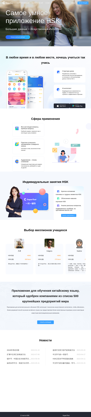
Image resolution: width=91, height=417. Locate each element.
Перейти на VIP (37, 3)
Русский (65, 3)
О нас (48, 3)
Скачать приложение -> (68, 215)
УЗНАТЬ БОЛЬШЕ (45, 322)
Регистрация (83, 3)
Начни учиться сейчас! (18, 37)
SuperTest (8, 2)
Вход (73, 3)
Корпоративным (23, 3)
